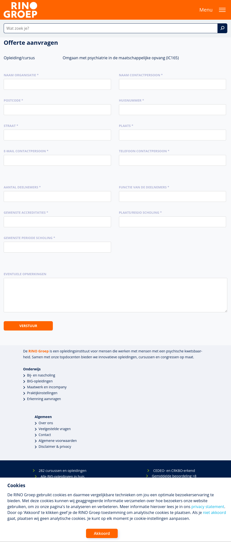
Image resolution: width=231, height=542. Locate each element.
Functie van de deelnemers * (144, 187)
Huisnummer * (131, 100)
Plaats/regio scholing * (140, 212)
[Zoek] (222, 28)
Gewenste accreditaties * (26, 212)
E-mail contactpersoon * (26, 151)
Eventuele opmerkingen (25, 274)
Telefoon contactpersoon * (144, 151)
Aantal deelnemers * (22, 187)
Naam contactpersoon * (141, 75)
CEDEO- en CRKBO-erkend (174, 470)
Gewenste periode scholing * (29, 238)
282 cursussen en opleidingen (62, 470)
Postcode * (13, 100)
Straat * (11, 125)
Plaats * (126, 125)
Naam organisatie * (21, 75)
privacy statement (207, 506)
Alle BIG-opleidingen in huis (62, 476)
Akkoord (102, 533)
